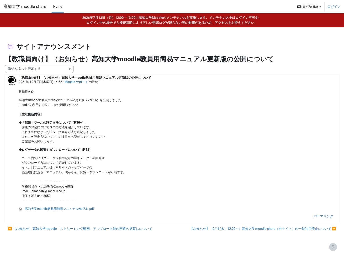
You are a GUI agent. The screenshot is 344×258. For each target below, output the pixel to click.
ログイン (333, 7)
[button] (309, 6)
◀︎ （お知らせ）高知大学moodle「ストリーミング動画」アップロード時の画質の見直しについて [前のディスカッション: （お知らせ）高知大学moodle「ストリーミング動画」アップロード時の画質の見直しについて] (90, 233)
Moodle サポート (89, 82)
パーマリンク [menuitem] (313, 220)
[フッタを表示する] (333, 247)
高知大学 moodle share (25, 6)
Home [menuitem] (57, 7)
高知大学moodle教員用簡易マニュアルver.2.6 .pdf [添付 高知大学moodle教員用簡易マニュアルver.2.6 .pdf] (69, 213)
